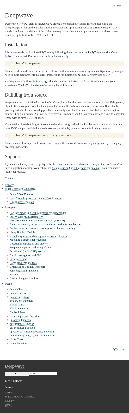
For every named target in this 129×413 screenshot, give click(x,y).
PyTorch (117, 5)
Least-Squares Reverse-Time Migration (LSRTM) (37, 220)
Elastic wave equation (22, 201)
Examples (10, 207)
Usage (8, 283)
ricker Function (18, 343)
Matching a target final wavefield (28, 239)
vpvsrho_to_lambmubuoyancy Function (32, 331)
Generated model (19, 259)
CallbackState (17, 312)
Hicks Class (16, 339)
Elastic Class (17, 304)
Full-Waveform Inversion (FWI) (27, 216)
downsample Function (22, 323)
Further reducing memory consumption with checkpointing (42, 228)
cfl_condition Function (22, 327)
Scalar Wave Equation (22, 194)
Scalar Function (18, 293)
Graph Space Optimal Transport (27, 266)
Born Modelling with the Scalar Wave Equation (36, 198)
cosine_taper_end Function (25, 316)
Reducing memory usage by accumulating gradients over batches (45, 224)
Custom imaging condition (24, 278)
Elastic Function (19, 308)
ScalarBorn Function (21, 300)
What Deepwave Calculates (20, 188)
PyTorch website (101, 52)
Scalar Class (16, 289)
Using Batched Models (22, 232)
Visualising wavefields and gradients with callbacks (38, 236)
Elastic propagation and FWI (26, 255)
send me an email (90, 167)
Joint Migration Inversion (24, 270)
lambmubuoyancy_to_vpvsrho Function (32, 335)
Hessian (14, 274)
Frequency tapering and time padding (30, 247)
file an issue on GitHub (65, 167)
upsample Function (20, 319)
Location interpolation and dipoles (29, 243)
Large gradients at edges (23, 262)
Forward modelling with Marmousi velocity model (38, 212)
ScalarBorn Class (19, 297)
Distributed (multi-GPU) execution (29, 251)
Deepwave (15, 366)
